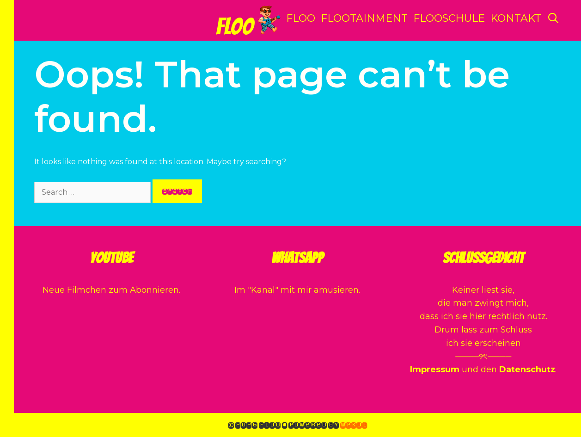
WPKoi (353, 424)
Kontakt (515, 18)
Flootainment (364, 18)
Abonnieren (154, 290)
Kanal (263, 290)
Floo (234, 26)
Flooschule (449, 18)
